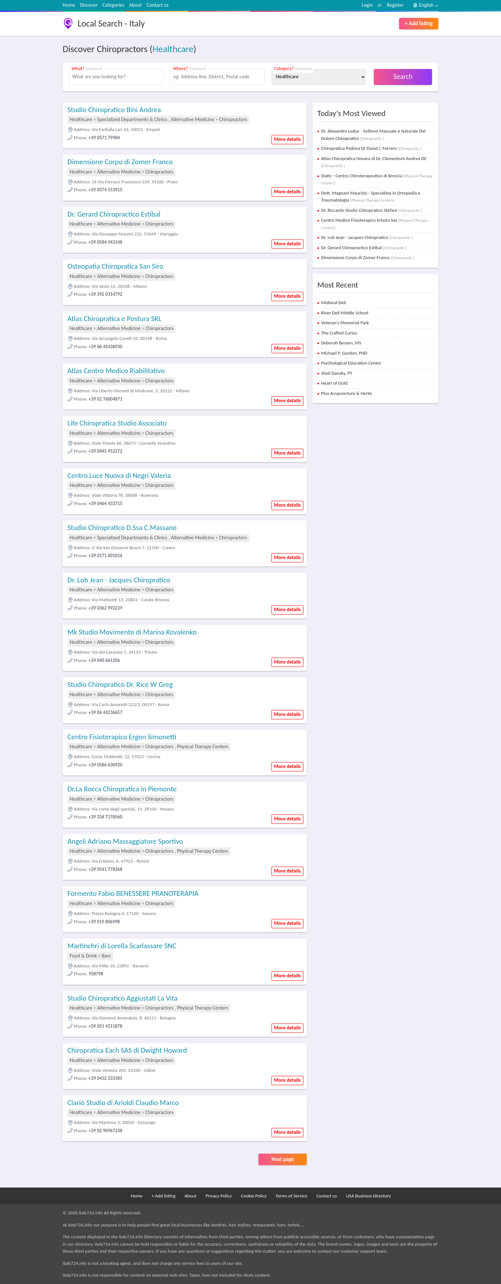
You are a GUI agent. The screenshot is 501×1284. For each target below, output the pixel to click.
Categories (114, 5)
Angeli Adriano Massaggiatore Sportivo (125, 841)
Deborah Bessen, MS (341, 343)
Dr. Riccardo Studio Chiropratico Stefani (371, 210)
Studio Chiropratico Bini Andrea (114, 109)
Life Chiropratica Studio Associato (116, 423)
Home (69, 5)
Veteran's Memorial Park (345, 323)
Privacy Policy (218, 1196)
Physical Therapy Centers (202, 746)
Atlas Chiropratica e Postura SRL (114, 318)
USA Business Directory (368, 1196)
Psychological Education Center (351, 363)
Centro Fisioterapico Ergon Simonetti (121, 736)
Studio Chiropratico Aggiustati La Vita (122, 998)
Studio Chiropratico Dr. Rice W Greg (120, 684)
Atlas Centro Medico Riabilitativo (116, 370)
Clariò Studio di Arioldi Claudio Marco (123, 1102)
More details (287, 139)
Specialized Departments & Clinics (132, 119)
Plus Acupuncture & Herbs (346, 393)
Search (402, 76)
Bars (106, 956)
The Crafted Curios (339, 333)
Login (367, 5)
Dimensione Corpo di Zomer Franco (120, 161)
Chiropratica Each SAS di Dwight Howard (127, 1050)
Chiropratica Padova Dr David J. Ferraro (371, 148)
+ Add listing (419, 23)
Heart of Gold (334, 383)
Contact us (157, 5)
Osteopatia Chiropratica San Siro (115, 266)
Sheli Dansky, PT (336, 373)
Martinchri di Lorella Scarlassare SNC (121, 945)
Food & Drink (83, 956)
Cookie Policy (253, 1196)
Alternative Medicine (193, 119)
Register (395, 5)
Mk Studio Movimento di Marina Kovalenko (132, 631)
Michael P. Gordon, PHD (344, 353)
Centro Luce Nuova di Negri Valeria (119, 475)
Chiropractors (233, 119)
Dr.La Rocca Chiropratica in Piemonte (122, 788)
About (135, 5)
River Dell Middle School (344, 313)
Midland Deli (333, 302)
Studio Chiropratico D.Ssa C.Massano (122, 527)
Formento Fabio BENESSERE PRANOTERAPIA (132, 893)
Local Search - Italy (111, 23)
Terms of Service (291, 1196)
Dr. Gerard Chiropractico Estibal (113, 214)
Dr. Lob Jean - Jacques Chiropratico (118, 579)
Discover (88, 5)
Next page (282, 1159)
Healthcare (172, 49)
